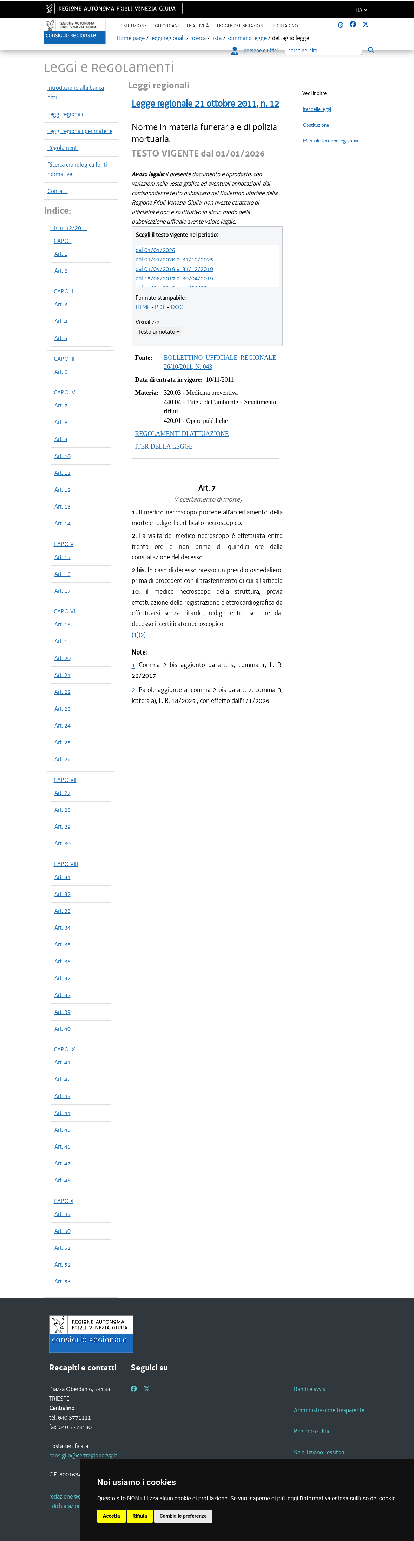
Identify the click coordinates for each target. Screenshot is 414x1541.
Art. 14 (62, 523)
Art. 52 (62, 1264)
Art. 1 (60, 254)
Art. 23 (62, 708)
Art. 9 (60, 439)
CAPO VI (64, 611)
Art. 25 (62, 742)
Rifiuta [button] (140, 1516)
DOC (177, 307)
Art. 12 (62, 489)
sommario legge (247, 38)
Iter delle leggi (317, 109)
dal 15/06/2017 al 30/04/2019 (174, 278)
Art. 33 (62, 911)
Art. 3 (60, 304)
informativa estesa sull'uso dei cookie (349, 1498)
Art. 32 (62, 894)
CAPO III (64, 359)
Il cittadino (285, 26)
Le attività (198, 26)
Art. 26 (62, 759)
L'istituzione (133, 26)
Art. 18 (62, 624)
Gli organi (167, 26)
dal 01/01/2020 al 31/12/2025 (174, 259)
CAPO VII (65, 780)
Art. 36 (62, 961)
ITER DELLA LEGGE (164, 446)
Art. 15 (62, 557)
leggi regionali (167, 38)
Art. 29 (62, 826)
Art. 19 (62, 641)
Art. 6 (60, 372)
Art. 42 (62, 1079)
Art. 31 (62, 877)
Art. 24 (62, 725)
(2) (142, 634)
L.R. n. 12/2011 (68, 228)
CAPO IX (64, 1049)
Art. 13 (62, 506)
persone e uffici (254, 50)
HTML (143, 307)
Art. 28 (62, 809)
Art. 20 (62, 658)
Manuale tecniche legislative (331, 141)
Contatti (57, 191)
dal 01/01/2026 (155, 250)
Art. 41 (62, 1062)
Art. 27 (62, 793)
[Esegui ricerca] (371, 50)
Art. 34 (62, 927)
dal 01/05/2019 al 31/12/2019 (174, 269)
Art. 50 (62, 1231)
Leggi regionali (65, 114)
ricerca (198, 38)
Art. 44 (62, 1113)
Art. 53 (62, 1281)
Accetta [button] (111, 1516)
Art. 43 (62, 1096)
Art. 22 (62, 692)
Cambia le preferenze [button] (183, 1516)
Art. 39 (62, 1012)
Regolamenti (63, 148)
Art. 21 (62, 675)
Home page (131, 38)
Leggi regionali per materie (79, 131)
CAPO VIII (66, 864)
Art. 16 (62, 574)
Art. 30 (62, 843)
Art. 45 (62, 1130)
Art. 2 (60, 270)
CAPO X (63, 1201)
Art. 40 (62, 1028)
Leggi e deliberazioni (240, 26)
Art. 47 (62, 1163)
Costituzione (316, 125)
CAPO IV (64, 392)
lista (216, 38)
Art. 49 (62, 1214)
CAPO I (63, 241)
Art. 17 (62, 591)
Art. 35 (62, 944)
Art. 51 (62, 1247)
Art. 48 (62, 1180)
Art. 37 (62, 978)
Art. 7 (60, 405)
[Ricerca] (323, 50)
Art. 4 (60, 321)
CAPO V (64, 544)
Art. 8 (60, 422)
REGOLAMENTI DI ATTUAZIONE (182, 433)
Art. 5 (60, 338)
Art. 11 (62, 473)
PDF (160, 307)
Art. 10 (62, 456)
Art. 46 (62, 1146)
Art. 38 (62, 995)
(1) (135, 634)
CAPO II (63, 291)
